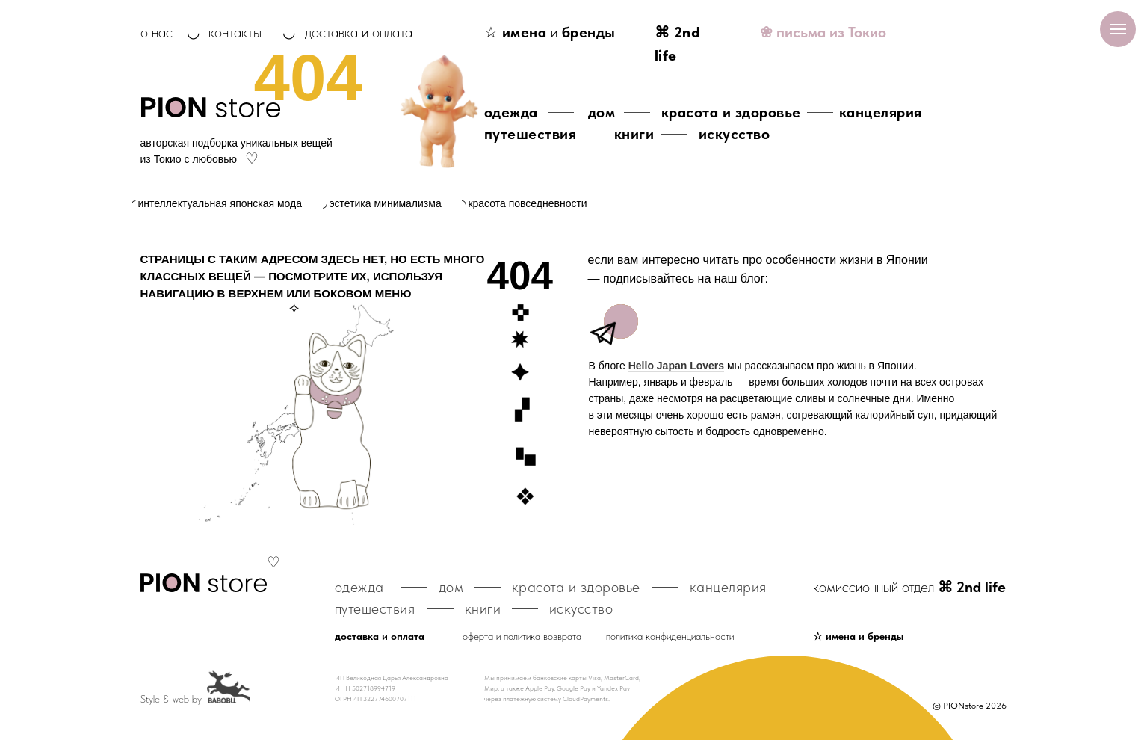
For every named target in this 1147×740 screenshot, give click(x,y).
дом (602, 112)
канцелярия (880, 112)
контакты (235, 32)
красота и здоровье (731, 112)
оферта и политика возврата (522, 636)
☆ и (550, 32)
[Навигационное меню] (1118, 29)
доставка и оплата (358, 32)
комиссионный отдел (909, 587)
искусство (734, 134)
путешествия (530, 134)
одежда (511, 112)
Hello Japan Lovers (676, 365)
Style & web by (171, 699)
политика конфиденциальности (670, 636)
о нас (156, 32)
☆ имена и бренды (858, 636)
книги (634, 134)
